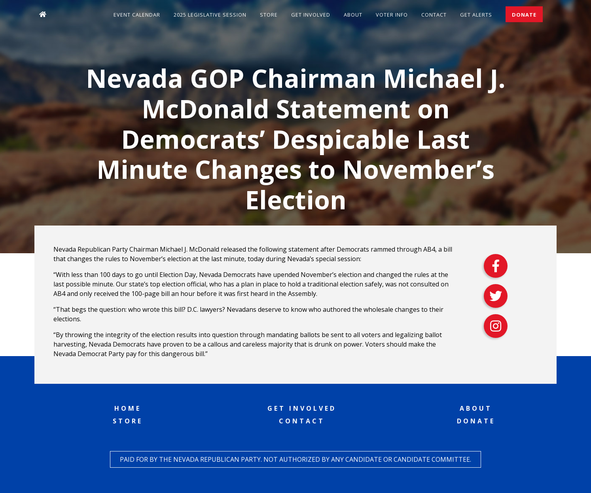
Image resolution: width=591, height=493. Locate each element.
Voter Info (392, 14)
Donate (524, 14)
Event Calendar (137, 14)
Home (127, 408)
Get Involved (310, 14)
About (353, 14)
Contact (434, 14)
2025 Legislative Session (210, 14)
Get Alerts (476, 14)
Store (269, 14)
